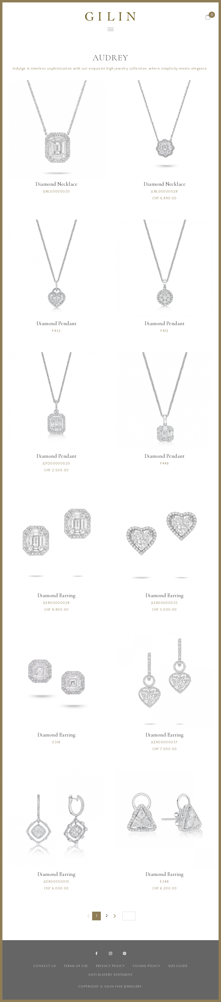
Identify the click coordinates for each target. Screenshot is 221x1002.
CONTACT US (44, 966)
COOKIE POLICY (146, 966)
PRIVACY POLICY (110, 966)
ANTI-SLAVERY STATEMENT (110, 975)
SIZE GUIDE (178, 966)
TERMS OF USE (76, 966)
